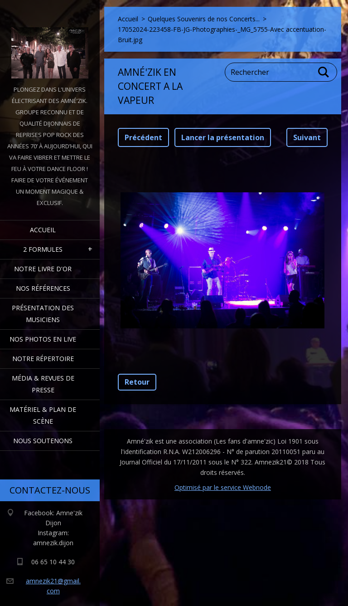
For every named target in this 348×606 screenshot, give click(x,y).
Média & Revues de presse (43, 384)
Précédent (143, 137)
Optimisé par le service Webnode (222, 487)
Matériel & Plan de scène (43, 415)
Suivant (307, 137)
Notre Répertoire (43, 358)
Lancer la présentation (222, 137)
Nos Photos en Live (43, 339)
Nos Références (43, 288)
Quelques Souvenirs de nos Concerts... (204, 19)
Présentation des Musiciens (43, 313)
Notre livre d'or (43, 268)
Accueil (43, 229)
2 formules (43, 249)
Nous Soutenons (42, 440)
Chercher (324, 72)
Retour (137, 382)
